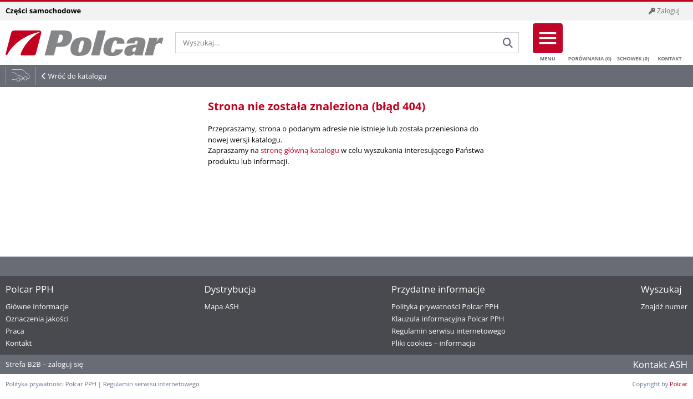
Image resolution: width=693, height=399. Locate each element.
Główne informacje (37, 306)
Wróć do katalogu (77, 76)
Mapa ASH (221, 306)
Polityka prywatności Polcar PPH (445, 306)
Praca (15, 331)
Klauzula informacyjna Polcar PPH (447, 319)
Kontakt (670, 42)
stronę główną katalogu (300, 150)
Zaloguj (664, 11)
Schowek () (633, 42)
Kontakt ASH (660, 364)
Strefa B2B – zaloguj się (44, 364)
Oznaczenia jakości (37, 319)
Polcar (678, 384)
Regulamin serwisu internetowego (448, 331)
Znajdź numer (664, 306)
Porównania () (590, 42)
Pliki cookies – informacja (433, 343)
